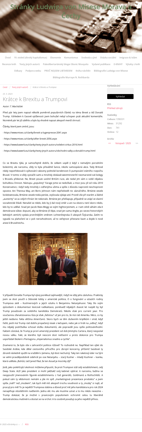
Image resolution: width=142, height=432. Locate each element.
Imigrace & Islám (128, 57)
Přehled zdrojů (115, 108)
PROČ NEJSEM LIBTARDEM (58, 70)
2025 (128, 143)
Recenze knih (9, 64)
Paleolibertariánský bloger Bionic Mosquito (65, 64)
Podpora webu (33, 70)
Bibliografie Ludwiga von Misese (111, 70)
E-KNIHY (118, 64)
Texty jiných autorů (29, 64)
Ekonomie (55, 57)
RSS (27, 424)
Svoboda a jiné (89, 57)
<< (109, 143)
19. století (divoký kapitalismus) (30, 57)
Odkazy (18, 70)
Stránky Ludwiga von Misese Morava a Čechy (71, 11)
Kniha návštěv (83, 70)
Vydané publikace (101, 64)
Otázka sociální (108, 57)
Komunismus (71, 57)
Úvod (8, 57)
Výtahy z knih (133, 64)
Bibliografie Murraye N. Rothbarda (71, 77)
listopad (120, 143)
